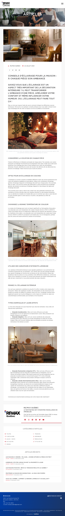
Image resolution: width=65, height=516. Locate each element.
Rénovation (37, 439)
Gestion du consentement (43, 511)
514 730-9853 (10, 503)
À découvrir (9, 436)
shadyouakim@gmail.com (15, 504)
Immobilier (37, 436)
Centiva (36, 514)
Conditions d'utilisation (30, 511)
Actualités (9, 441)
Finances (36, 434)
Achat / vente (10, 439)
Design (8, 444)
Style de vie (37, 441)
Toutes (8, 434)
